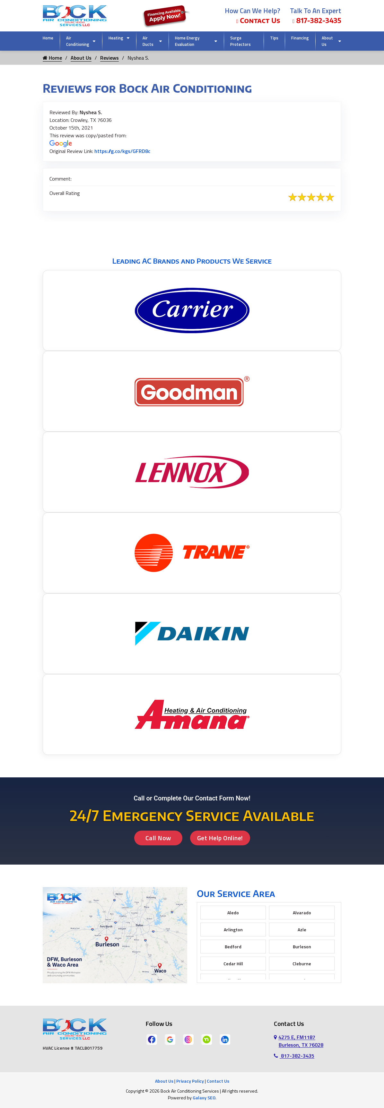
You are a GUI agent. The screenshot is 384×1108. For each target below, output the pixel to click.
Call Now (158, 838)
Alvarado (302, 912)
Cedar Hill (233, 963)
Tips (274, 38)
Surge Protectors (240, 41)
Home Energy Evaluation (187, 41)
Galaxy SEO (204, 1097)
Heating (116, 38)
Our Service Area (236, 893)
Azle (302, 929)
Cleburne (301, 963)
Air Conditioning (77, 41)
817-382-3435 (316, 20)
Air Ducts (148, 41)
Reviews (109, 58)
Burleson (302, 946)
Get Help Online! (220, 838)
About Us (327, 41)
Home (48, 38)
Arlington (233, 929)
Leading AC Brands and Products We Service (192, 260)
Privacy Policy (190, 1081)
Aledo (233, 912)
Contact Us (258, 20)
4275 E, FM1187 (298, 1041)
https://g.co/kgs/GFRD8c (122, 151)
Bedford (233, 946)
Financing (300, 38)
